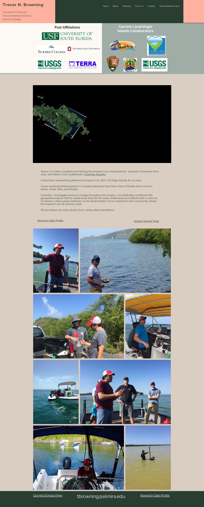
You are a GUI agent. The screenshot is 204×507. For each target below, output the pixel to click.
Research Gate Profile (50, 220)
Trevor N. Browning (23, 5)
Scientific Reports (95, 174)
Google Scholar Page (146, 221)
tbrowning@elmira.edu (101, 496)
